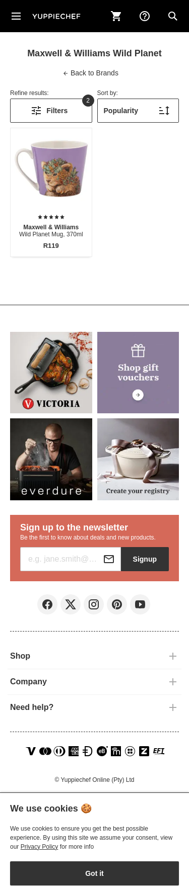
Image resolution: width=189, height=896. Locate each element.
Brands (90, 73)
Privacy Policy (39, 846)
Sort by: (107, 93)
